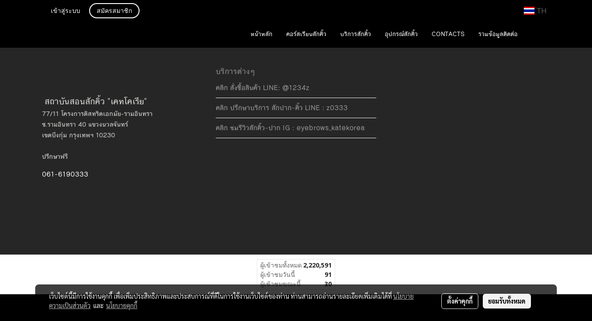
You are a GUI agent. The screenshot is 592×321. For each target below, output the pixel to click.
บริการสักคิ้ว (355, 34)
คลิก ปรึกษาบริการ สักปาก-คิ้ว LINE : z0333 (282, 108)
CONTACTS (448, 34)
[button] (538, 34)
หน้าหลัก (261, 34)
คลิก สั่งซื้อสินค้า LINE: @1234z (262, 87)
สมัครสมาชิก (114, 11)
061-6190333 (65, 174)
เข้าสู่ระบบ (65, 11)
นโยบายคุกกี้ (121, 305)
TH (535, 10)
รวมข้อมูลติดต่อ (498, 34)
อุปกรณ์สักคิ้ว (401, 34)
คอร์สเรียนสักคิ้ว (306, 34)
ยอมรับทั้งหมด (507, 301)
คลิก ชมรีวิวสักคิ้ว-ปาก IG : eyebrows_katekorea (290, 128)
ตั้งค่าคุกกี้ (460, 301)
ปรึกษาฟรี (55, 156)
